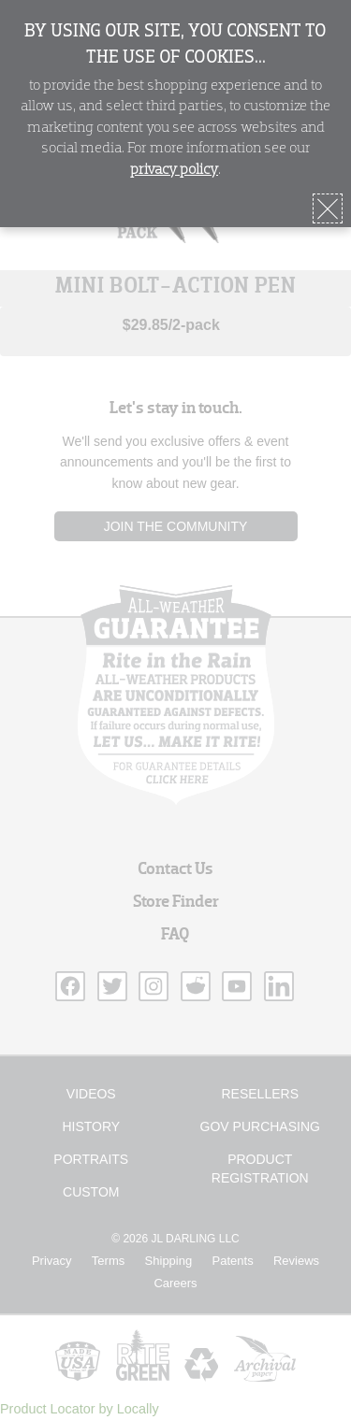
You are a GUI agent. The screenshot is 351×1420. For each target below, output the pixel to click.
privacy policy (174, 170)
